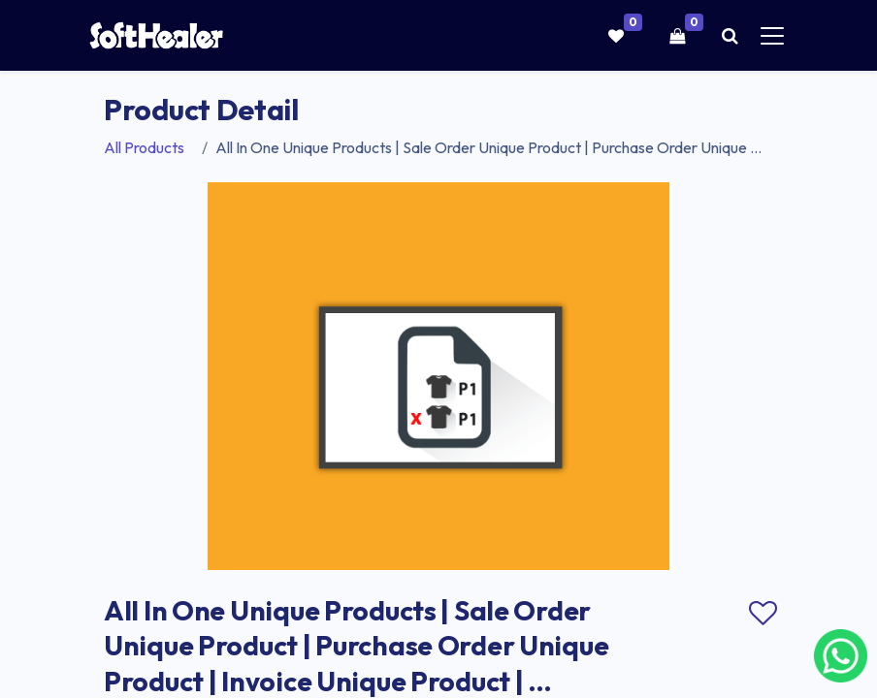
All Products (144, 147)
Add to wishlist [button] (762, 613)
